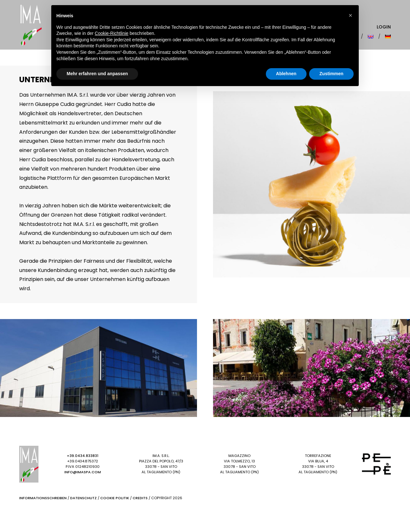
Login (384, 27)
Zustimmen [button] (331, 73)
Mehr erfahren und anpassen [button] (97, 73)
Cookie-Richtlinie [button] (111, 33)
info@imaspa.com (82, 472)
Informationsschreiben (43, 497)
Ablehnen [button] (286, 73)
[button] (350, 15)
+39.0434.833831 (82, 455)
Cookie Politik (114, 497)
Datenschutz (83, 497)
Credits (140, 497)
